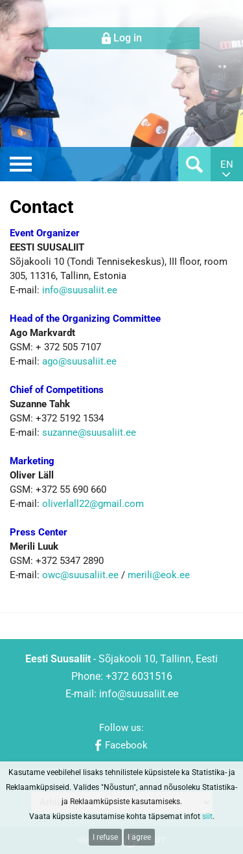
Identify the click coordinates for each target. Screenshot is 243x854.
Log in (127, 38)
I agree (139, 837)
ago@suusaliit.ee (80, 361)
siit (207, 816)
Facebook (126, 745)
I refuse (105, 837)
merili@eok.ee (159, 575)
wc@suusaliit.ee (84, 575)
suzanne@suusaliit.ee (89, 432)
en (226, 164)
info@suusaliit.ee (79, 290)
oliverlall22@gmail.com (93, 504)
